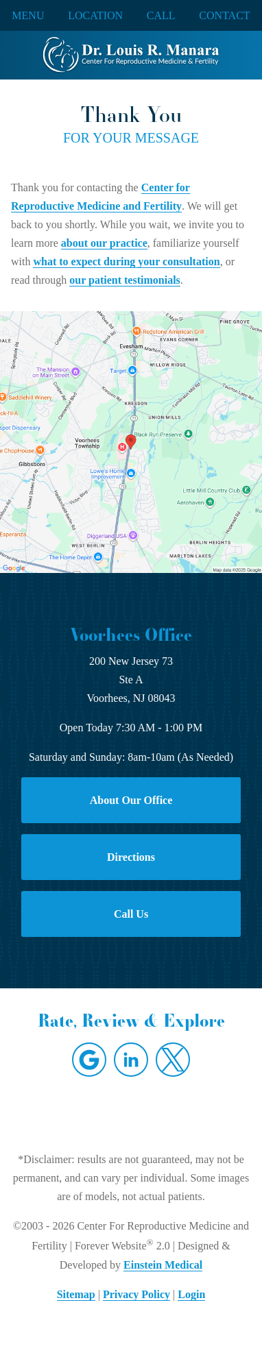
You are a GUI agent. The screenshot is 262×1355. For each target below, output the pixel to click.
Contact (224, 15)
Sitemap (76, 1294)
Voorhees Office (131, 634)
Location (95, 15)
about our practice (104, 243)
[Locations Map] (131, 441)
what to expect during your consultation (126, 261)
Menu (28, 15)
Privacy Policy (136, 1294)
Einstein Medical (162, 1265)
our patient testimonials (124, 280)
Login (191, 1294)
